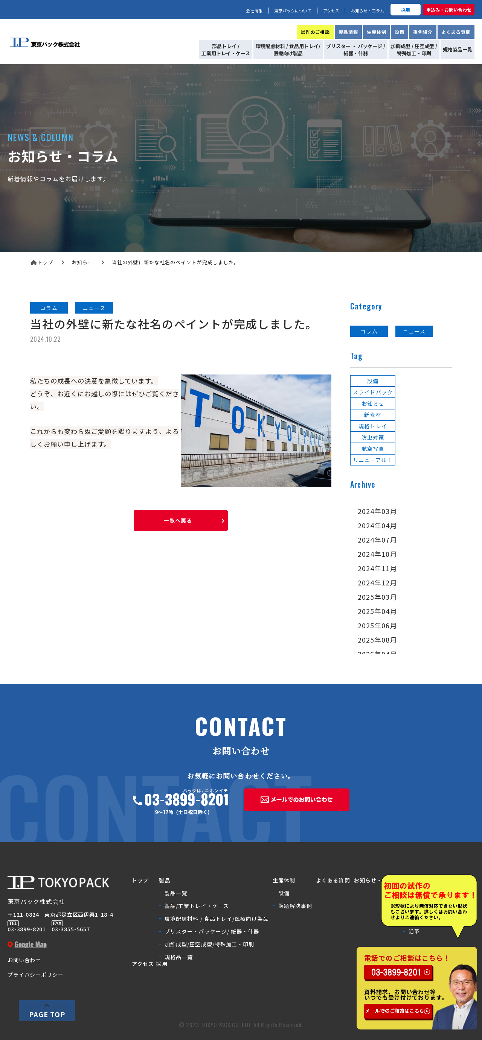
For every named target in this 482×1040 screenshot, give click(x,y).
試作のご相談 (315, 32)
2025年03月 (377, 597)
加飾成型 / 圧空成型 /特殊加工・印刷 (414, 49)
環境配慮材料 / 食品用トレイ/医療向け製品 (288, 49)
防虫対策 (373, 437)
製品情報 (348, 32)
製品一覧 (176, 893)
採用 (405, 9)
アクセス (331, 11)
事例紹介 (423, 32)
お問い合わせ (24, 960)
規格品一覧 (179, 957)
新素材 (372, 414)
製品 (164, 880)
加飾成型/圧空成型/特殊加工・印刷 (209, 944)
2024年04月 (377, 525)
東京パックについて (292, 11)
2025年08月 (377, 639)
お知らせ (82, 262)
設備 (399, 32)
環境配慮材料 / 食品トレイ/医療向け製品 (217, 918)
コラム (48, 308)
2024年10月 (377, 554)
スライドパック (373, 392)
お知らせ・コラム (367, 11)
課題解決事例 (295, 905)
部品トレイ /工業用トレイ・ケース (225, 49)
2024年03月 (377, 511)
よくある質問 (456, 32)
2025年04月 (377, 611)
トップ (41, 262)
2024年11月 (377, 568)
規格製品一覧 (457, 49)
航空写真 (373, 448)
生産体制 (376, 32)
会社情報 (254, 11)
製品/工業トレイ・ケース (197, 905)
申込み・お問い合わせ (448, 9)
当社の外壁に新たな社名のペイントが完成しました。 (175, 262)
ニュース (94, 308)
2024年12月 (377, 582)
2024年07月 (377, 539)
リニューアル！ (373, 460)
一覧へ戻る (178, 520)
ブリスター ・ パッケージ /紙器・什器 (355, 49)
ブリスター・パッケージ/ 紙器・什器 (212, 931)
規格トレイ (372, 426)
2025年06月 (377, 625)
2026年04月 (377, 654)
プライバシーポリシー (35, 974)
